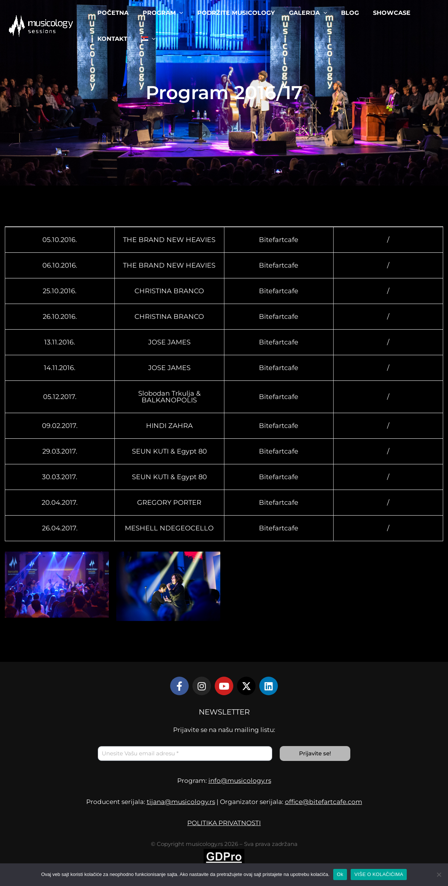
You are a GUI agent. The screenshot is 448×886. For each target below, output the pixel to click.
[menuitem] (145, 39)
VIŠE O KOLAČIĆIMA (378, 874)
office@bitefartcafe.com (323, 801)
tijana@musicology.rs (181, 801)
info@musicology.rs (239, 780)
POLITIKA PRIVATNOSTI (224, 823)
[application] (176, 13)
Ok (340, 874)
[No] (438, 874)
